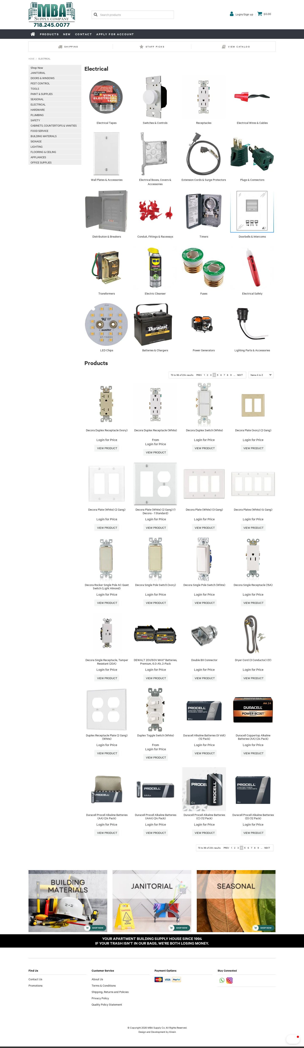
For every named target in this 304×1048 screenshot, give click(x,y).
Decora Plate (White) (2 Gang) (106, 510)
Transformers (106, 293)
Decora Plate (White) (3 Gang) (204, 510)
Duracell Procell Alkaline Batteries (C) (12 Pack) (204, 817)
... (234, 374)
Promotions (35, 987)
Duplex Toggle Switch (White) (155, 736)
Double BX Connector (204, 661)
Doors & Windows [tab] (42, 78)
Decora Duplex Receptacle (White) (155, 430)
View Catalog (239, 46)
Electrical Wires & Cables (252, 122)
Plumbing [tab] (37, 115)
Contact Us (35, 980)
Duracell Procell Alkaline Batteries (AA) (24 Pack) (107, 817)
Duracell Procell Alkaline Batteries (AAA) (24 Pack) (155, 817)
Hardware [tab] (38, 109)
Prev (199, 374)
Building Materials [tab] (44, 136)
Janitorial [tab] (38, 72)
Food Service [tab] (39, 131)
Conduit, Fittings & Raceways (155, 236)
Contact (83, 34)
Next (240, 374)
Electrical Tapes (107, 122)
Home (33, 34)
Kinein (172, 1033)
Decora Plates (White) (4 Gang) (253, 510)
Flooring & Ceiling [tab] (43, 152)
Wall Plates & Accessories (106, 179)
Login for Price (106, 440)
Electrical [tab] (38, 104)
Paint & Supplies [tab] (42, 94)
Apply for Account (115, 34)
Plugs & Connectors (252, 179)
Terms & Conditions (104, 987)
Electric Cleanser (155, 293)
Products (49, 34)
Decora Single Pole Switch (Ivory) (155, 585)
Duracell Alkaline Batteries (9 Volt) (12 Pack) (204, 738)
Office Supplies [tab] (41, 162)
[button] (286, 1039)
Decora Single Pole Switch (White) (204, 585)
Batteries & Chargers (155, 350)
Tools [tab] (35, 88)
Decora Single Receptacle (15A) (253, 585)
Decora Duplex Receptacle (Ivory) (107, 430)
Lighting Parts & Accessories (252, 350)
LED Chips (106, 350)
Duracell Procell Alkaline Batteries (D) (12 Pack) (253, 817)
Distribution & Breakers (106, 236)
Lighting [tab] (37, 146)
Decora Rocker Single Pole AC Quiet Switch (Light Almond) (107, 587)
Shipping (71, 46)
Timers (204, 236)
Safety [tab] (35, 120)
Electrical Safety (252, 293)
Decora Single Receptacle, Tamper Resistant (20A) (107, 662)
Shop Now (37, 67)
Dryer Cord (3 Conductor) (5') (253, 661)
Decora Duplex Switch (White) (204, 430)
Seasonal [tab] (37, 99)
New (67, 34)
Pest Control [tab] (40, 83)
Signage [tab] (36, 141)
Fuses (203, 293)
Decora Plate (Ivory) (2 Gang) (253, 430)
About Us (97, 980)
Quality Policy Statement (107, 1006)
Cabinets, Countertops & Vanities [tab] (54, 125)
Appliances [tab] (38, 157)
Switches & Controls (155, 122)
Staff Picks (155, 46)
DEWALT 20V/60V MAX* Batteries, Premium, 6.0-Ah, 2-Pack (155, 662)
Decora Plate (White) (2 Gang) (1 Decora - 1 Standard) (155, 511)
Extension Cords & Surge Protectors (204, 179)
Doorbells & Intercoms (252, 236)
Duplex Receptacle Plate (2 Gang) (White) (107, 738)
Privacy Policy (100, 999)
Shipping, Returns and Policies (110, 993)
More (107, 448)
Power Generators (204, 350)
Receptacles (203, 122)
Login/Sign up (244, 14)
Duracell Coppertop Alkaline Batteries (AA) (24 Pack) (253, 738)
